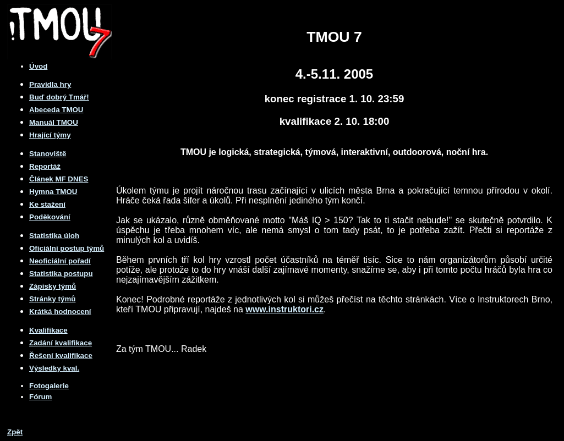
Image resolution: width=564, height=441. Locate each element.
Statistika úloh (54, 235)
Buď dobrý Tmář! (59, 97)
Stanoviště (47, 154)
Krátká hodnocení (60, 311)
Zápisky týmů (52, 286)
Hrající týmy (50, 135)
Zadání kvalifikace (60, 343)
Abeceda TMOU (56, 110)
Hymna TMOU (53, 192)
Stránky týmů (52, 299)
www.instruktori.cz (284, 309)
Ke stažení (47, 204)
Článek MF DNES (58, 179)
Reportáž (45, 166)
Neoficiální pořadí (60, 261)
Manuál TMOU (53, 122)
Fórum (40, 397)
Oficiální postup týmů (66, 248)
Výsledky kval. (54, 368)
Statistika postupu (61, 273)
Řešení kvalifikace (60, 355)
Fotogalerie (49, 386)
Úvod (38, 66)
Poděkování (49, 217)
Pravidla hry (50, 84)
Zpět (15, 432)
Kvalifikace (48, 330)
